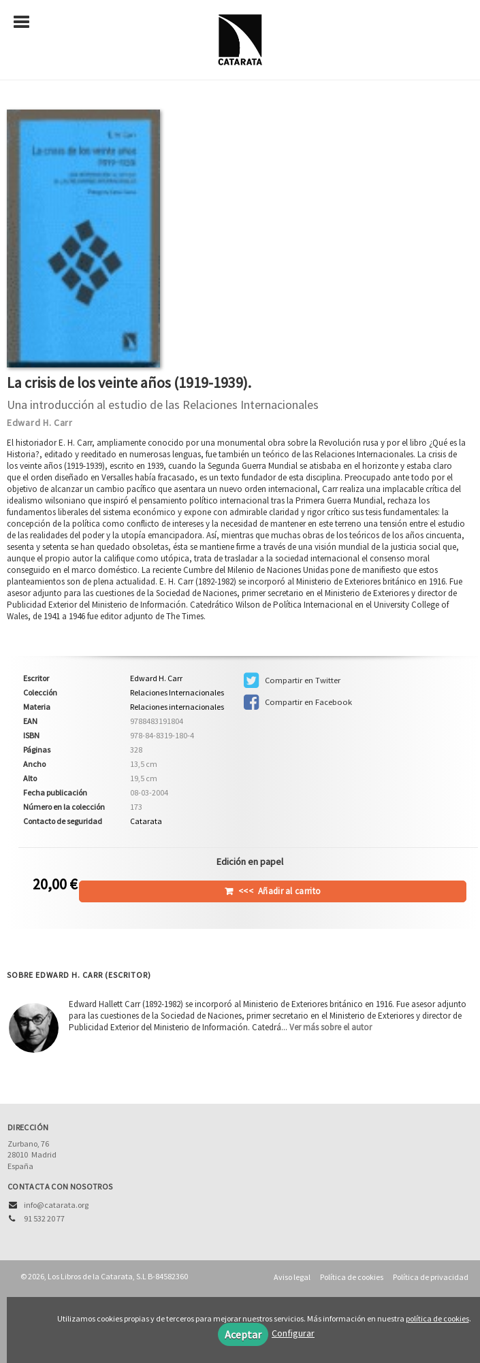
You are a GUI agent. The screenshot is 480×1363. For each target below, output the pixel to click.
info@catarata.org (56, 1205)
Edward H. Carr (40, 422)
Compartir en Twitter (292, 680)
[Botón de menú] (26, 22)
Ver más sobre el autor (330, 1027)
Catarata (146, 821)
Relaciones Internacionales (177, 693)
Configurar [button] (293, 1333)
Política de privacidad (430, 1277)
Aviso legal (292, 1277)
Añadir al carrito (279, 891)
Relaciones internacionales (177, 707)
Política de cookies (351, 1277)
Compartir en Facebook (298, 702)
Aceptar (243, 1334)
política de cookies (437, 1318)
